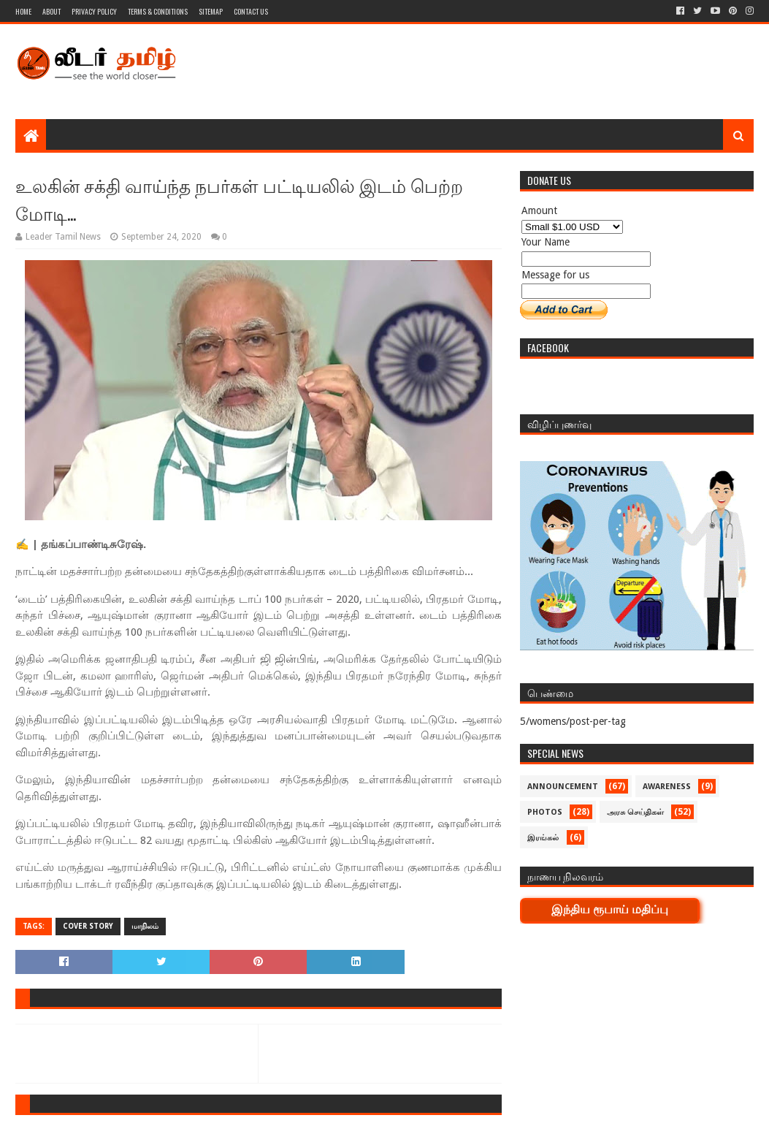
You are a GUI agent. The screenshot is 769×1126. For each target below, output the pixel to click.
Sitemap (211, 11)
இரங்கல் (543, 837)
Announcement (562, 786)
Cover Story (88, 926)
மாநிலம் (144, 926)
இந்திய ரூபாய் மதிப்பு (609, 909)
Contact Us (251, 11)
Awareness (667, 786)
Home (23, 11)
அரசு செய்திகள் (635, 812)
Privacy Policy (94, 11)
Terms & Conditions (158, 11)
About (51, 11)
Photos (544, 812)
